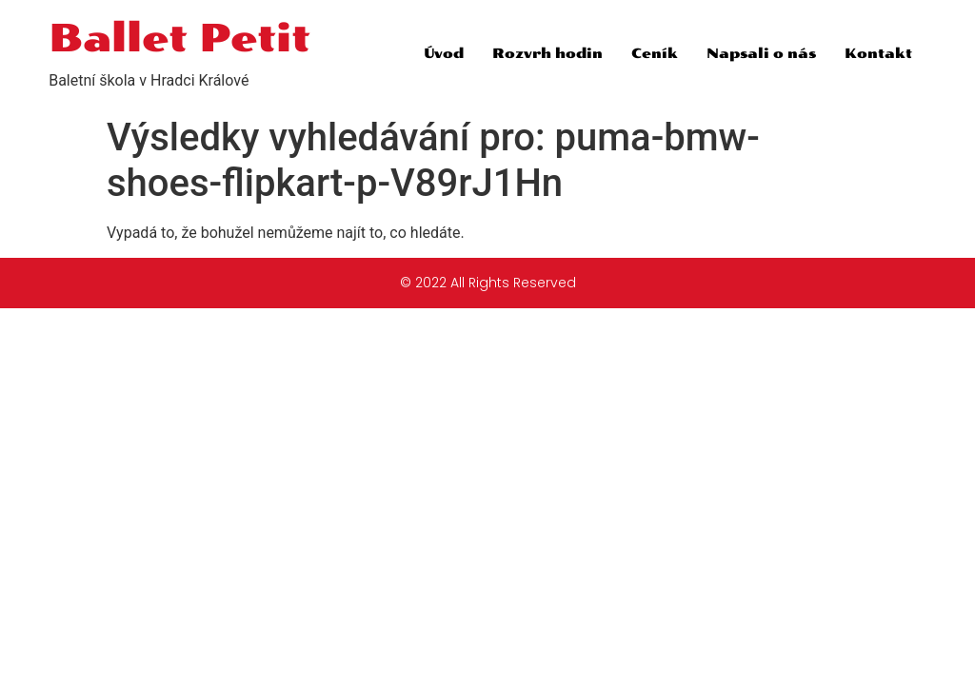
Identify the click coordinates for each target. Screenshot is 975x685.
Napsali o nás (761, 54)
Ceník (654, 54)
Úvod (444, 54)
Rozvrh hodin (547, 54)
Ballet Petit (179, 38)
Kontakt (878, 54)
